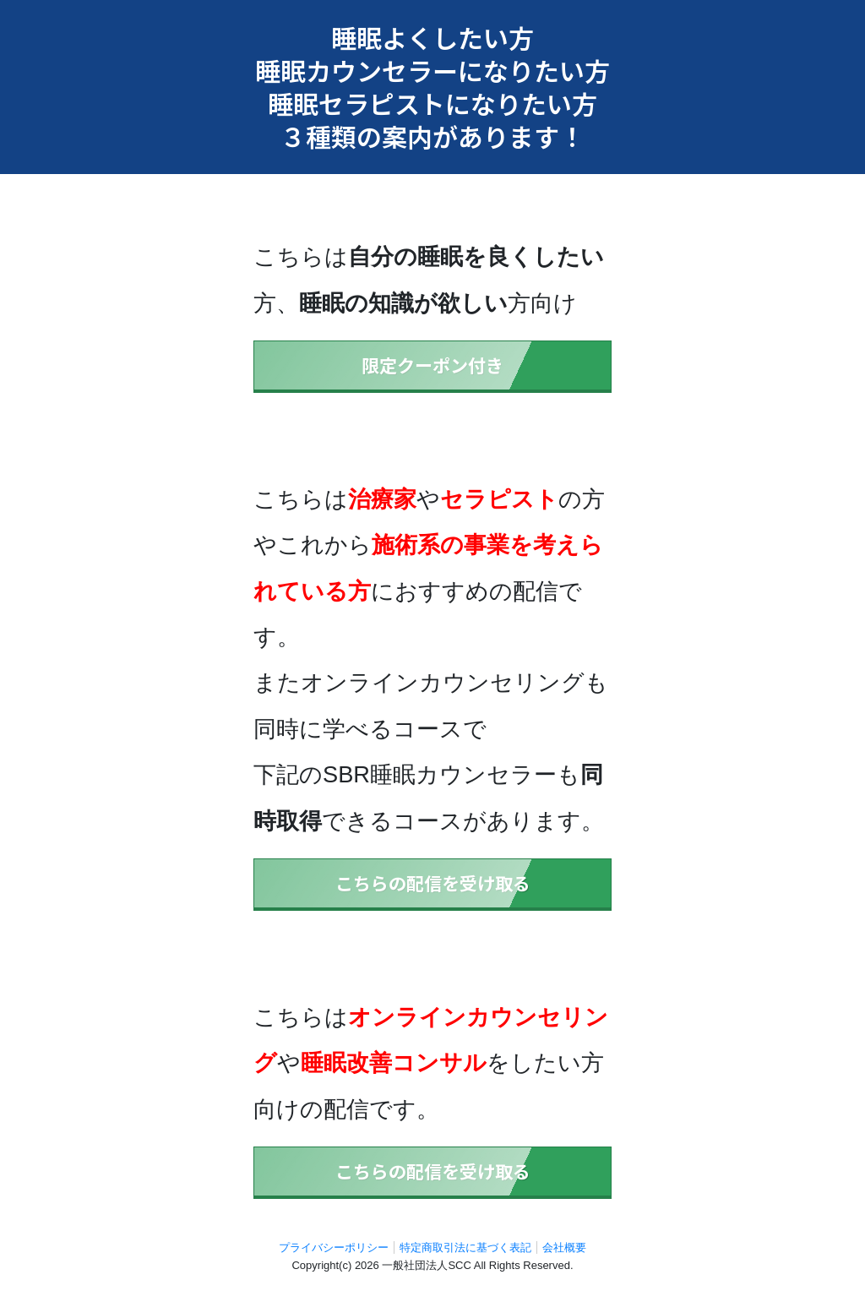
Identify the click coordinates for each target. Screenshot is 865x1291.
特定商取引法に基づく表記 (465, 1247)
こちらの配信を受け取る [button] (432, 883)
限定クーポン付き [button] (432, 365)
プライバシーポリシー (334, 1247)
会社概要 (564, 1247)
